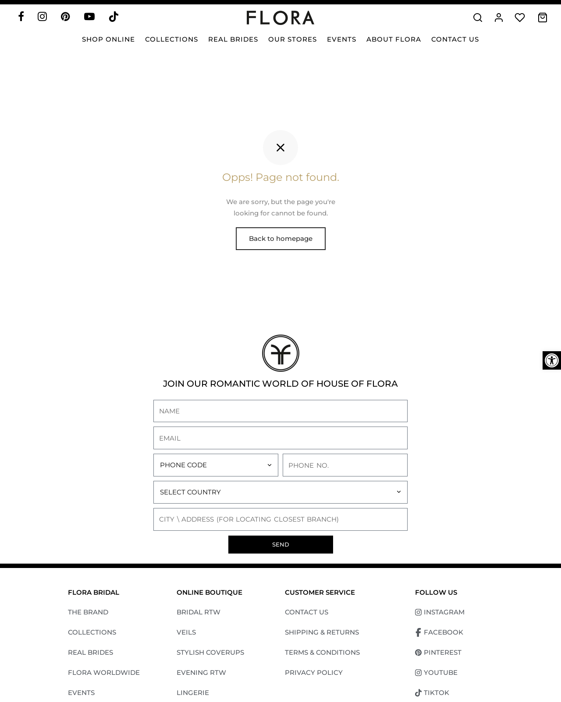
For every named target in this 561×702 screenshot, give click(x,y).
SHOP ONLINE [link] (108, 39)
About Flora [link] (393, 39)
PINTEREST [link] (438, 654)
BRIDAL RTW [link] (198, 614)
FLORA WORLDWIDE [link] (104, 674)
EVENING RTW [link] (201, 674)
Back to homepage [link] (280, 240)
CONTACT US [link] (306, 614)
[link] (552, 360)
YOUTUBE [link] (436, 674)
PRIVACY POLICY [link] (314, 674)
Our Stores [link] (292, 39)
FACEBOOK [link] (439, 634)
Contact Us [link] (455, 39)
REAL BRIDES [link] (90, 654)
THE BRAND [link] (88, 614)
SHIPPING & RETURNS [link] (322, 634)
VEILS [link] (186, 634)
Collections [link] (171, 39)
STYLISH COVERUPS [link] (210, 654)
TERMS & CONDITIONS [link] (322, 654)
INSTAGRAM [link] (440, 614)
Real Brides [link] (233, 39)
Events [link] (341, 39)
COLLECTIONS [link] (92, 634)
